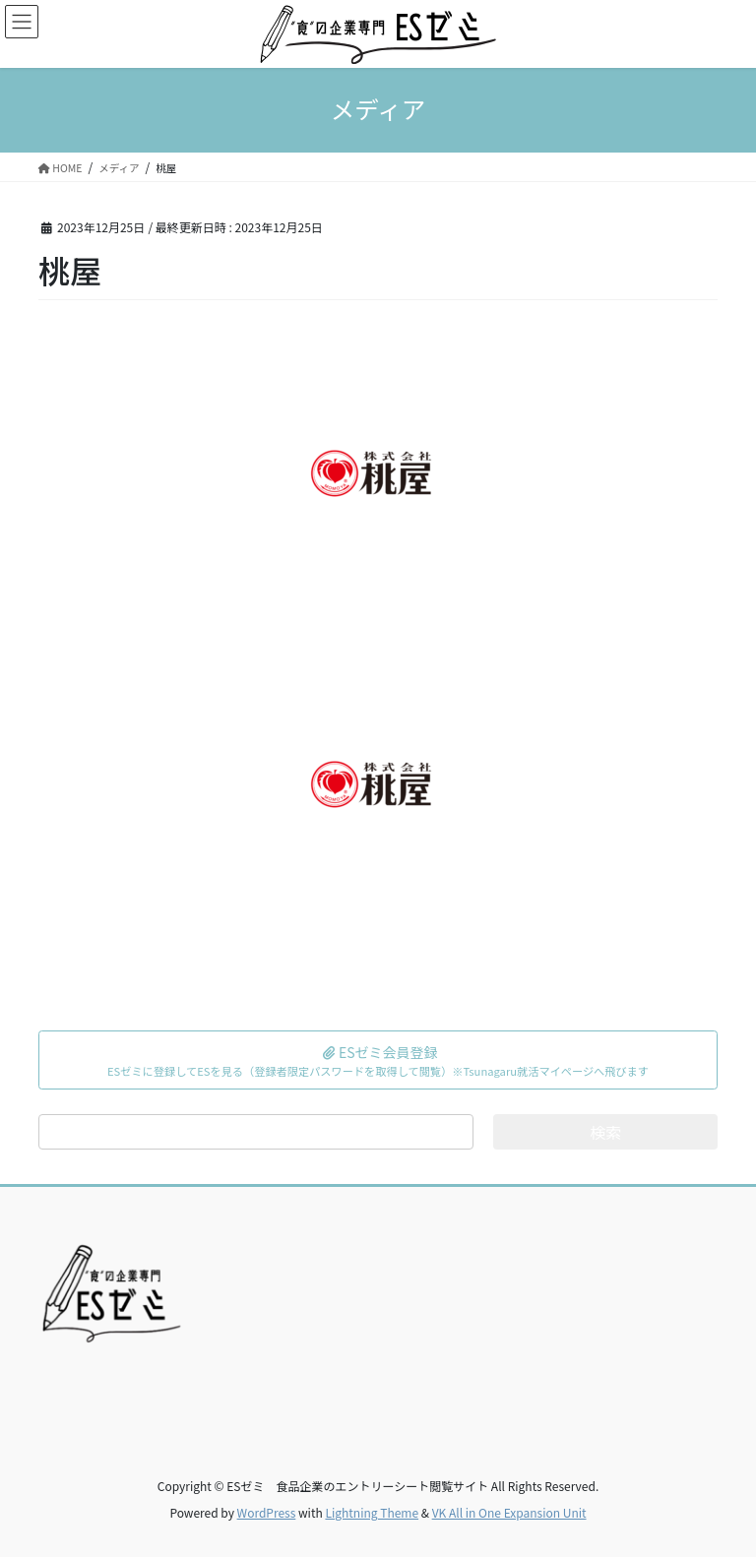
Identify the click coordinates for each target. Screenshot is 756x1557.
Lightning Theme (371, 1512)
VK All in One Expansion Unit (509, 1512)
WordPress (266, 1512)
